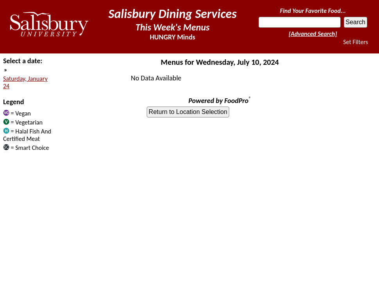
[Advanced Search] (313, 33)
